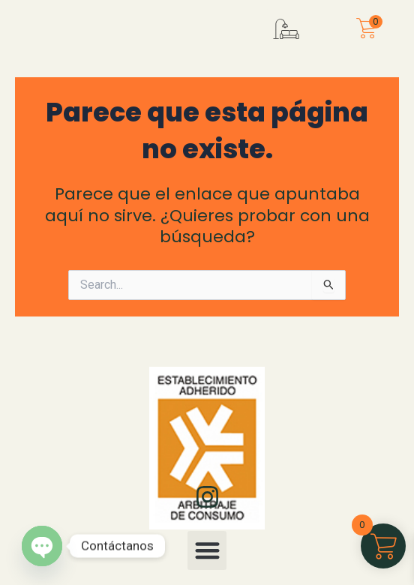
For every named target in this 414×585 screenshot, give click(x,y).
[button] (286, 40)
